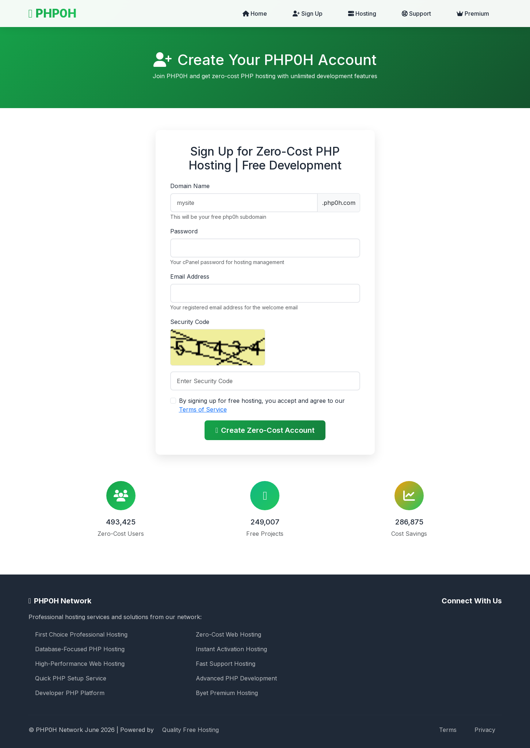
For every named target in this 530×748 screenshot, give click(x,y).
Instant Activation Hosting (231, 649)
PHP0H (52, 13)
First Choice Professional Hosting (81, 634)
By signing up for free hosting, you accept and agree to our (262, 405)
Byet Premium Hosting (227, 693)
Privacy (484, 729)
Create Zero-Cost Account (265, 430)
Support (416, 13)
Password (184, 231)
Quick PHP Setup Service (70, 678)
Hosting (362, 13)
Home (255, 13)
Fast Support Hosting (225, 663)
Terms (448, 729)
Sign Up (308, 13)
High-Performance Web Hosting (80, 663)
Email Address (189, 276)
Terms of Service (203, 409)
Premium (473, 13)
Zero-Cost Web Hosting (228, 634)
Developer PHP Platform (69, 693)
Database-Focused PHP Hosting (80, 649)
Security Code (189, 321)
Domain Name (190, 186)
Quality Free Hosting (190, 729)
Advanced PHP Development (236, 678)
